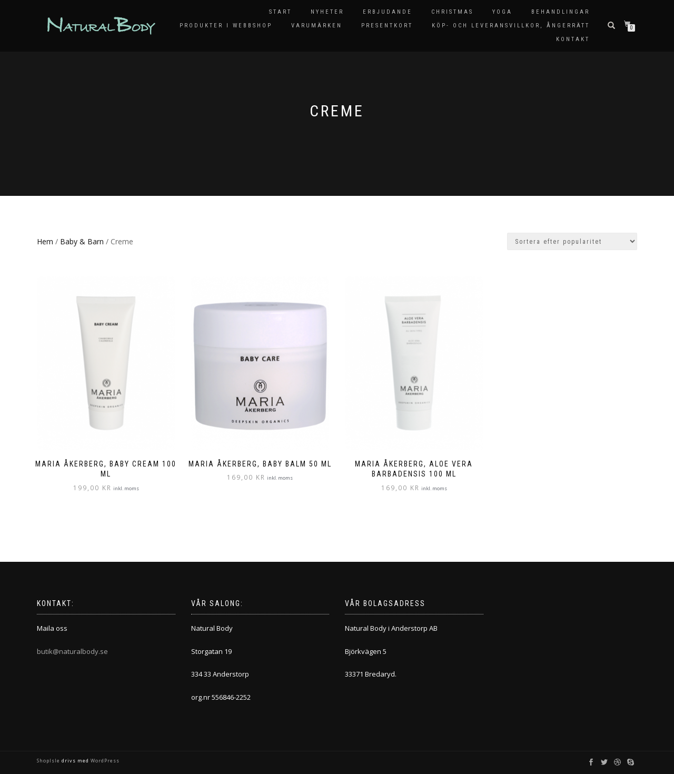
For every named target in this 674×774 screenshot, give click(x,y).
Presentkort (387, 25)
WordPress (104, 760)
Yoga (502, 11)
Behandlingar (560, 11)
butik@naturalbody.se (72, 651)
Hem (45, 241)
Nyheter (327, 11)
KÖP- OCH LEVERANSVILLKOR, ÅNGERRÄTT (511, 25)
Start (280, 11)
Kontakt (573, 39)
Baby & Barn (82, 241)
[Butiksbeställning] (572, 241)
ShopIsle (49, 760)
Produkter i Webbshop (226, 25)
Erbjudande (387, 11)
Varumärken (316, 25)
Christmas (452, 11)
